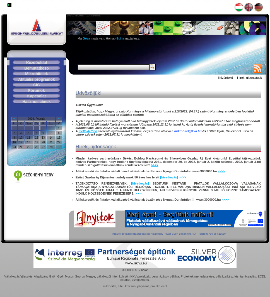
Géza (86, 38)
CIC (36, 85)
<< (14, 118)
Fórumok (36, 90)
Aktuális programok (36, 79)
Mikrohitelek (36, 74)
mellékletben (88, 131)
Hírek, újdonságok (249, 77)
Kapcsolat (36, 96)
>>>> (154, 165)
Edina (120, 38)
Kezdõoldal (36, 62)
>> (59, 118)
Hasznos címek (36, 101)
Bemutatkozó (36, 68)
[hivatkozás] (169, 177)
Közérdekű (225, 77)
